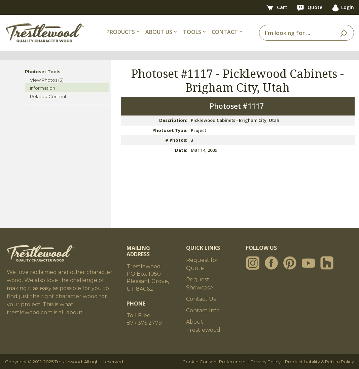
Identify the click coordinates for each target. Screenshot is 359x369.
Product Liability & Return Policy (319, 361)
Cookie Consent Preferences (214, 361)
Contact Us (201, 299)
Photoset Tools (43, 71)
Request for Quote (202, 264)
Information (42, 88)
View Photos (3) (47, 80)
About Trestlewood (203, 326)
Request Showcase (199, 283)
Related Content (48, 96)
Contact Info (203, 310)
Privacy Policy (266, 361)
